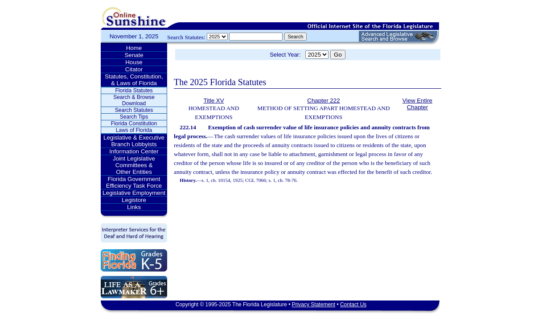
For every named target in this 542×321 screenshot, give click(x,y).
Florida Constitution (134, 123)
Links (134, 207)
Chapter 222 (323, 100)
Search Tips (134, 117)
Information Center (133, 151)
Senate (133, 55)
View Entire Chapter (417, 104)
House (134, 62)
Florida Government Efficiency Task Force (134, 182)
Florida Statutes (133, 90)
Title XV (213, 100)
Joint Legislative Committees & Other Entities (134, 165)
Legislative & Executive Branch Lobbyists (133, 141)
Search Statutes (134, 110)
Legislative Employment (134, 192)
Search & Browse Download (134, 100)
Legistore (134, 200)
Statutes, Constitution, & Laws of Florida (134, 79)
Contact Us (353, 304)
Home (134, 48)
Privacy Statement (313, 304)
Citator (134, 69)
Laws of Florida (134, 130)
